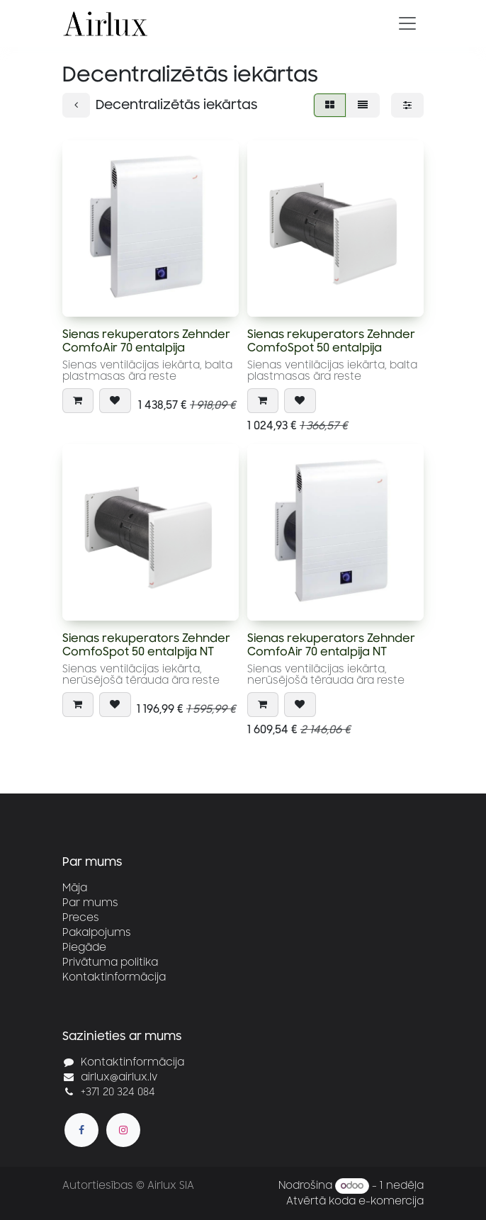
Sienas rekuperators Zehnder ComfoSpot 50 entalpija (331, 340)
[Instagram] (123, 1130)
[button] (78, 400)
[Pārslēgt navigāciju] (407, 23)
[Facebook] (81, 1130)
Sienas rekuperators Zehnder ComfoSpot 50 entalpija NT (146, 644)
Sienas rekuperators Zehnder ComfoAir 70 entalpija (146, 340)
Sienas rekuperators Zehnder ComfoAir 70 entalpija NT (331, 644)
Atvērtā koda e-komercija (355, 1201)
